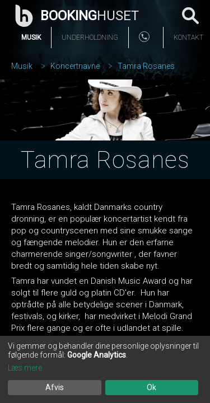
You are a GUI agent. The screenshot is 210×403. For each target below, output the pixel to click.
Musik (31, 37)
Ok (151, 387)
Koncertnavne (75, 66)
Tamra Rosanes (146, 66)
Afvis (54, 387)
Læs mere (25, 367)
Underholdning (90, 37)
